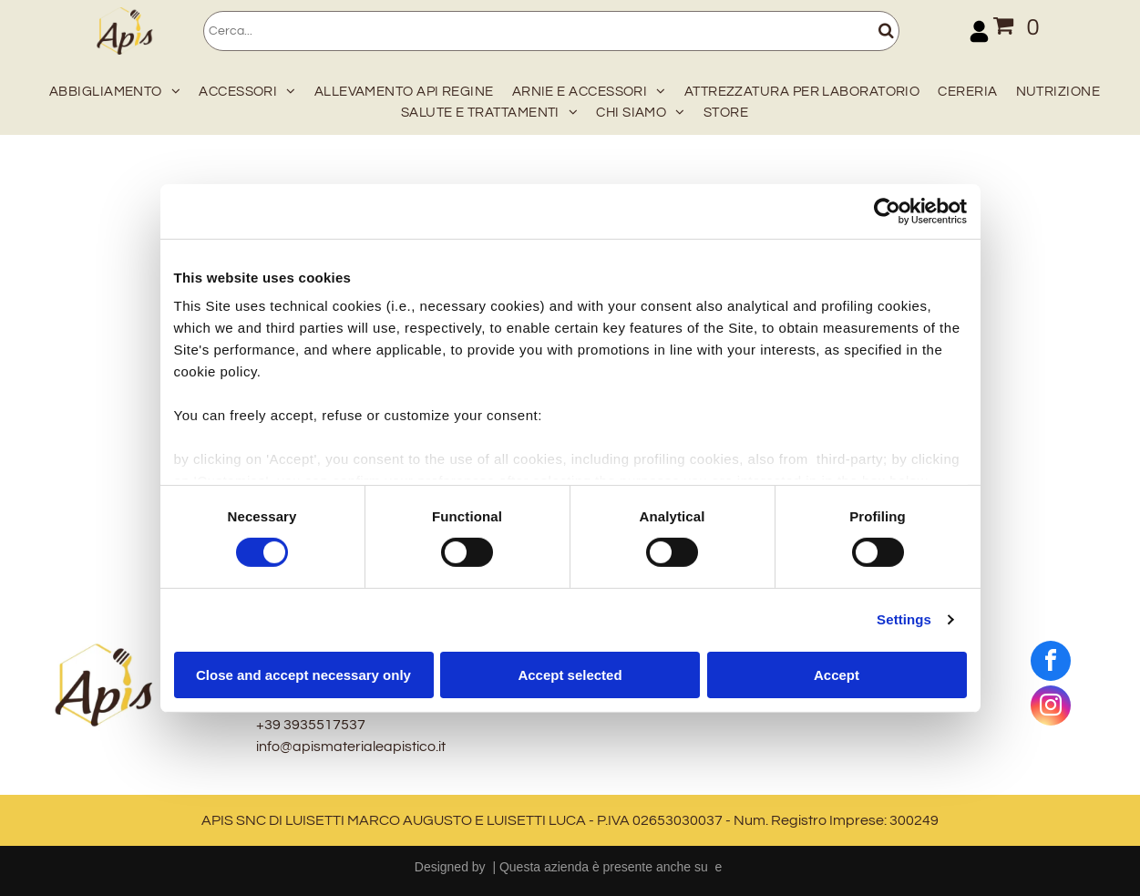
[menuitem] (110, 87)
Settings (904, 619)
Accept (836, 675)
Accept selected (569, 675)
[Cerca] (551, 31)
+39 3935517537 (310, 724)
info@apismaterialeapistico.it (351, 746)
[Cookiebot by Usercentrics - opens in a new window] (887, 210)
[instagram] (1051, 707)
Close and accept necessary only (303, 675)
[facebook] (1051, 663)
